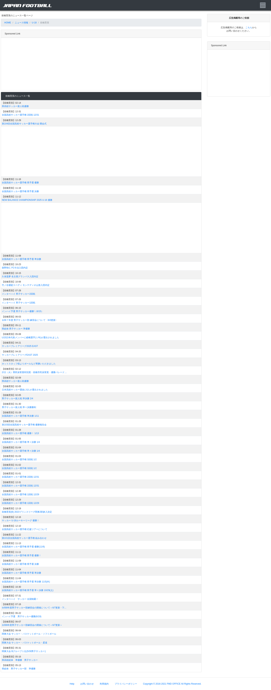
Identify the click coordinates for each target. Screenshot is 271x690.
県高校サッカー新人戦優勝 (15, 106)
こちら (248, 27)
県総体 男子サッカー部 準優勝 (18, 668)
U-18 (34, 22)
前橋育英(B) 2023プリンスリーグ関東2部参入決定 (27, 512)
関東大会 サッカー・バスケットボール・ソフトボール (29, 634)
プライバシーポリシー (126, 684)
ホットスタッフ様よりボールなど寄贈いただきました (29, 363)
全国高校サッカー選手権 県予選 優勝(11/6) (23, 546)
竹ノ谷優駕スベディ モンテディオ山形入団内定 (25, 285)
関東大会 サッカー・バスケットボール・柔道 (24, 642)
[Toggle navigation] (263, 5)
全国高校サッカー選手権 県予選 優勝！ (21, 555)
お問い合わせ (87, 684)
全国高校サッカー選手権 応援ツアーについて (24, 529)
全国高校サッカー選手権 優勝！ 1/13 (20, 433)
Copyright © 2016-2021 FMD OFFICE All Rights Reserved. (172, 684)
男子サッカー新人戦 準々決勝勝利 (19, 407)
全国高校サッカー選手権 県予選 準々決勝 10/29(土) (27, 590)
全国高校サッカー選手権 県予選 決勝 (20, 191)
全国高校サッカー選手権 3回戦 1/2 (19, 459)
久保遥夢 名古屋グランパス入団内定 (20, 276)
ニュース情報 (21, 22)
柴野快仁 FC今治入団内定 (15, 267)
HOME (7, 22)
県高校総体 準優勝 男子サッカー (20, 660)
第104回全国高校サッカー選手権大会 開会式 (24, 123)
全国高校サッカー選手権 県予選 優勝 (20, 182)
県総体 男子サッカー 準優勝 (16, 328)
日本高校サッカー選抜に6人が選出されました (25, 389)
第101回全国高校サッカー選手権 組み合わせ (24, 538)
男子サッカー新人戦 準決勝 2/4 (17, 398)
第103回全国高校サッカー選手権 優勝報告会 (24, 424)
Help (72, 684)
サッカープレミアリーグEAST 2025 (20, 355)
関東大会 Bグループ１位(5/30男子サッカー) (24, 651)
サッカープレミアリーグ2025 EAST (20, 346)
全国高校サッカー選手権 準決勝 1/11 (20, 416)
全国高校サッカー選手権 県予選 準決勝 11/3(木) (26, 581)
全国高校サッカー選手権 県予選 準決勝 (21, 259)
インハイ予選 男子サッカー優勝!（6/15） (22, 311)
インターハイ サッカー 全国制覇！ (20, 599)
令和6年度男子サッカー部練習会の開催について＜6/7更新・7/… (34, 607)
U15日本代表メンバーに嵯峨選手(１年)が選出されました (30, 337)
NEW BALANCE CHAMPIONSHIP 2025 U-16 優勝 (27, 200)
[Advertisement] (100, 64)
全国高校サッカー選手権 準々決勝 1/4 (21, 442)
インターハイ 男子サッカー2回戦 (18, 294)
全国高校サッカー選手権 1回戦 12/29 (20, 494)
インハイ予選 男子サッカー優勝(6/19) (21, 616)
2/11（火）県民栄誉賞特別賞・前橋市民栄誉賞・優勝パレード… (34, 372)
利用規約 (104, 684)
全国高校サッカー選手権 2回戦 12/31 (20, 115)
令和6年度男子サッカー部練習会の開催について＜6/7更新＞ (32, 625)
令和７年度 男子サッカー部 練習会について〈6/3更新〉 (30, 320)
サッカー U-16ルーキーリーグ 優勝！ (20, 520)
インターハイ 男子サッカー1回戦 (18, 302)
